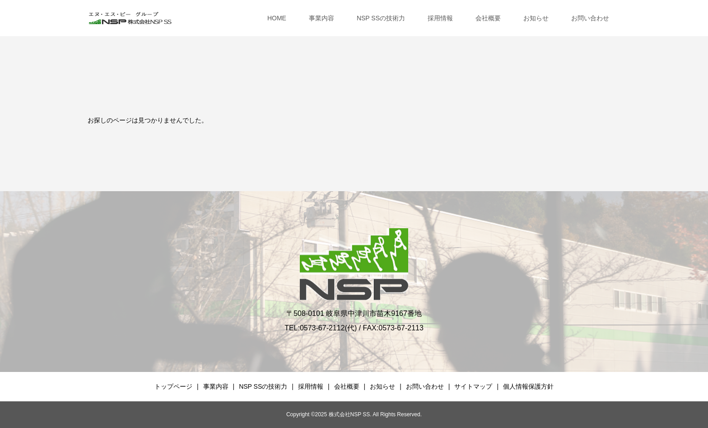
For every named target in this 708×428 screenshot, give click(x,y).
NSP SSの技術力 (381, 18)
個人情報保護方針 (528, 386)
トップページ (173, 386)
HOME (276, 18)
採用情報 (440, 18)
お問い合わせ (590, 18)
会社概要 (488, 18)
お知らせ (536, 18)
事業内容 (321, 18)
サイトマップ (473, 386)
